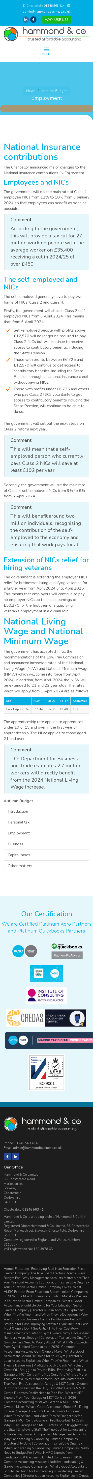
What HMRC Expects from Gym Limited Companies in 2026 (46, 1344)
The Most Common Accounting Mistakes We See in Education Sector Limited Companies (45, 1298)
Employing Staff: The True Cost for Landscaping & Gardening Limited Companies (45, 1432)
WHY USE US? (56, 19)
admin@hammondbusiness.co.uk (46, 12)
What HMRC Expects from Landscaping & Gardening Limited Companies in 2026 (43, 1455)
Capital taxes (19, 855)
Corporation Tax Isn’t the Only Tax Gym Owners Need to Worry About (46, 1340)
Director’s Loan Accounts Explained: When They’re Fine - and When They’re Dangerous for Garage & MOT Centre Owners (43, 1416)
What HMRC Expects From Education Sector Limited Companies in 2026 (46, 1292)
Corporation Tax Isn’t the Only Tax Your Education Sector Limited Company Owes (46, 1284)
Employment (19, 833)
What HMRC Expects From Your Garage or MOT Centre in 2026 (44, 1395)
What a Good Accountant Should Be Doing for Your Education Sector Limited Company (43, 1305)
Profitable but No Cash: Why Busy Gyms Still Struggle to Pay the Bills (43, 1367)
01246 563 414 (54, 6)
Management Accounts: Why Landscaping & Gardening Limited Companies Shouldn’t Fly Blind (45, 1439)
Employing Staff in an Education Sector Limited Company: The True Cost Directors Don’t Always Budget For (45, 1273)
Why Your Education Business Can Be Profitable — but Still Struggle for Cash (46, 1319)
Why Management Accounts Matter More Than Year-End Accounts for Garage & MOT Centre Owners (46, 1381)
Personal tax (19, 822)
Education (22, 1269)
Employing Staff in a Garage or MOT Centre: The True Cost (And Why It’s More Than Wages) (45, 1374)
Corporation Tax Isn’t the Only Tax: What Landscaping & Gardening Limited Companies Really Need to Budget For (46, 1448)
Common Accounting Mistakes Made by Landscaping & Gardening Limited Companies (43, 1464)
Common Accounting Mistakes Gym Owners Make (39, 1349)
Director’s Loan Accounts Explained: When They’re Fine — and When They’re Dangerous (44, 1312)
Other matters (20, 866)
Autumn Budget (54, 90)
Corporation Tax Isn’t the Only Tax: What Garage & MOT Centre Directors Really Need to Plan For (45, 1390)
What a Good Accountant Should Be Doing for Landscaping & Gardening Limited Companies (45, 1471)
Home (8, 1269)
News (30, 90)
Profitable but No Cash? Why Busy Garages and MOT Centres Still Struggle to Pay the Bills (46, 1425)
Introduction (18, 811)
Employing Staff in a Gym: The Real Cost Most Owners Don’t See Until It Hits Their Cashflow (46, 1326)
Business (15, 844)
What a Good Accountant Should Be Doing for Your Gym (44, 1354)
